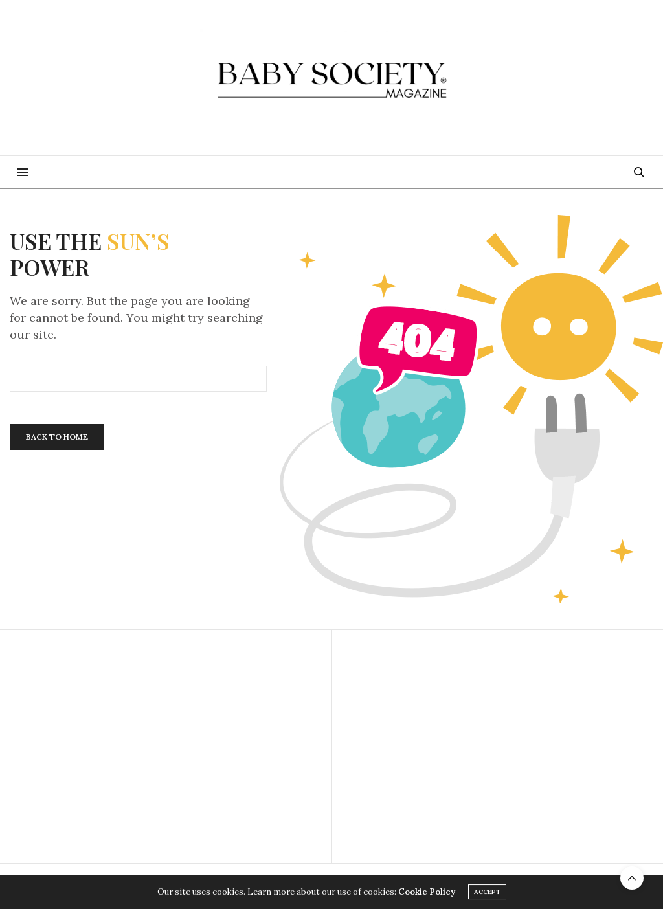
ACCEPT (487, 892)
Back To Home (57, 437)
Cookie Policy (426, 891)
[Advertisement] (166, 746)
